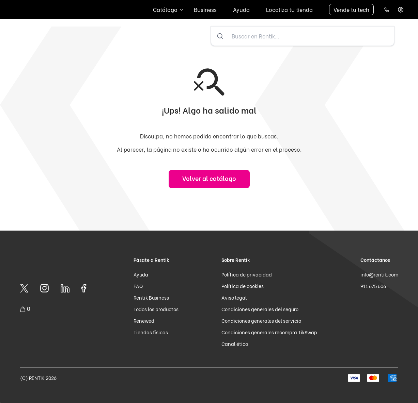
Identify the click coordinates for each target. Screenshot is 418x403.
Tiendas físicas (151, 332)
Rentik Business (151, 297)
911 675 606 (373, 285)
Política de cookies (242, 285)
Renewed (144, 320)
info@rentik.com (379, 274)
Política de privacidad (246, 274)
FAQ (138, 285)
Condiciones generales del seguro (259, 309)
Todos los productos (156, 309)
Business (205, 9)
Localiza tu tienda (289, 9)
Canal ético (234, 343)
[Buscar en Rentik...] (311, 36)
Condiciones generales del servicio (261, 320)
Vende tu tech (351, 9)
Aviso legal (234, 297)
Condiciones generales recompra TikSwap (269, 332)
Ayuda (241, 9)
